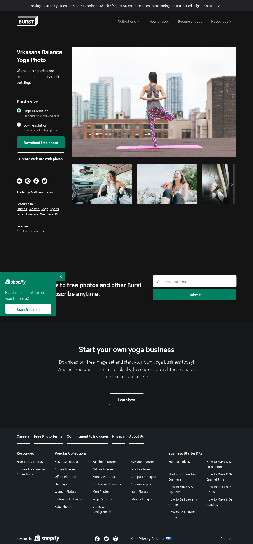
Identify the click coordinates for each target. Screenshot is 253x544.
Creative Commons (30, 230)
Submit (195, 294)
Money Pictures (104, 476)
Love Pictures (140, 491)
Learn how (126, 399)
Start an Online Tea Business (182, 476)
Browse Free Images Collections (31, 471)
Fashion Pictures (104, 461)
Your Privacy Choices (151, 538)
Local (20, 213)
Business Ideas (179, 461)
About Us (136, 436)
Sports (54, 208)
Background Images (107, 483)
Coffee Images (65, 468)
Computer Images (143, 476)
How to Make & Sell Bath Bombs (220, 464)
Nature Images (103, 468)
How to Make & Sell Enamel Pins (220, 476)
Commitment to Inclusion (87, 436)
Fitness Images (141, 498)
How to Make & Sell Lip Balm (182, 489)
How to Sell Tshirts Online (182, 514)
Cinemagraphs (141, 483)
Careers (23, 436)
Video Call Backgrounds (102, 509)
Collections (128, 21)
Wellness (46, 213)
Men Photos (101, 491)
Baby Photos (63, 506)
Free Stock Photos (30, 461)
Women (34, 208)
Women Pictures (66, 491)
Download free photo (41, 142)
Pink (58, 213)
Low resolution (35, 125)
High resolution (35, 110)
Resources (221, 21)
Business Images (67, 461)
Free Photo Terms (48, 436)
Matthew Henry (42, 191)
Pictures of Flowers (69, 498)
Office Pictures (65, 476)
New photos (159, 21)
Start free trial (28, 309)
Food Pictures (140, 468)
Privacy (118, 436)
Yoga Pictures (102, 498)
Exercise (32, 213)
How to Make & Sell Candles (220, 502)
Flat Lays (61, 483)
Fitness (22, 208)
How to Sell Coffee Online (219, 489)
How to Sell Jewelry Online (182, 502)
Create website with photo (41, 158)
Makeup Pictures (142, 461)
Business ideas (190, 21)
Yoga (44, 208)
